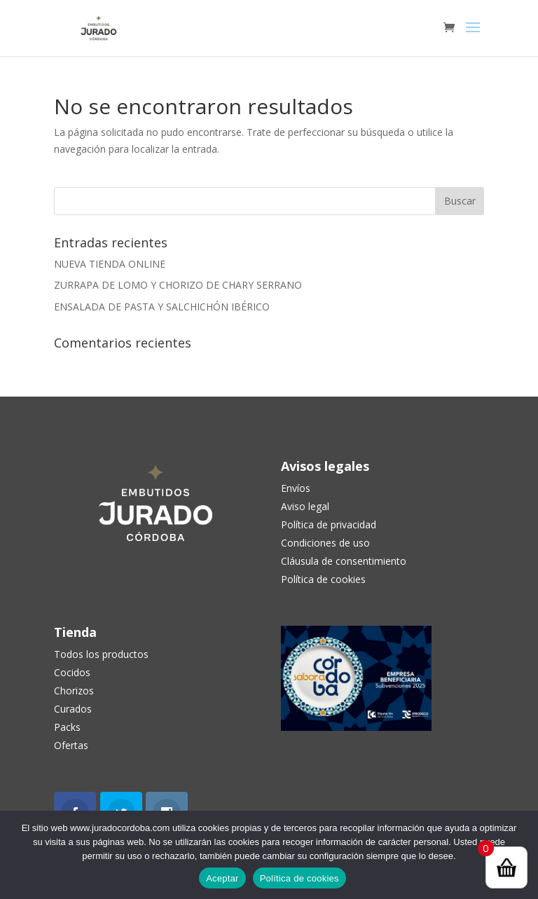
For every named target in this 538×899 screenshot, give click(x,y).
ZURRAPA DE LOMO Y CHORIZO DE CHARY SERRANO (178, 284)
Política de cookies (299, 878)
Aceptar (222, 878)
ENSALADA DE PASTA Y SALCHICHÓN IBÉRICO (162, 306)
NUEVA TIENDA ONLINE (109, 263)
